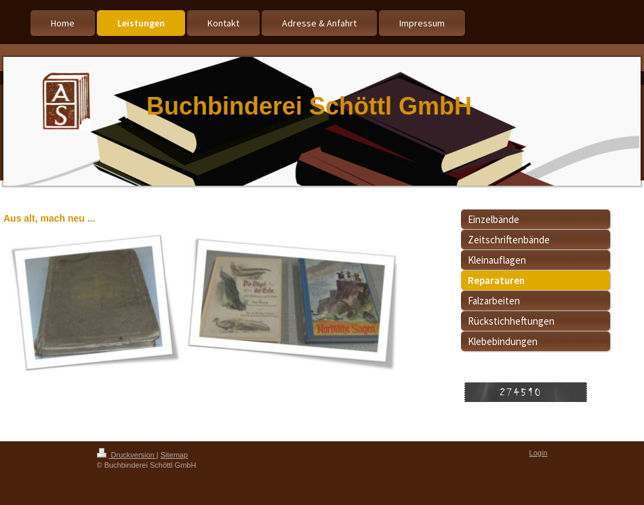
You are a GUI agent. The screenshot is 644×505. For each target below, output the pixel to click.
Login (538, 453)
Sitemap (174, 455)
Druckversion (127, 455)
